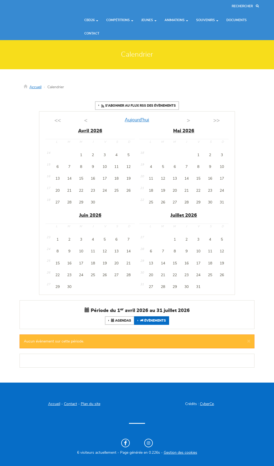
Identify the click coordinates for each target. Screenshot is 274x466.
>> (216, 120)
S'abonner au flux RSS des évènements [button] (138, 106)
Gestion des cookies (180, 453)
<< (57, 120)
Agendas (120, 320)
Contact (91, 33)
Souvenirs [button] (207, 20)
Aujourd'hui (137, 120)
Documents (236, 20)
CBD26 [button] (91, 20)
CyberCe (207, 404)
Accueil (35, 87)
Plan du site (90, 404)
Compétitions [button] (119, 20)
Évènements (152, 320)
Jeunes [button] (149, 20)
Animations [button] (176, 20)
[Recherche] (245, 6)
